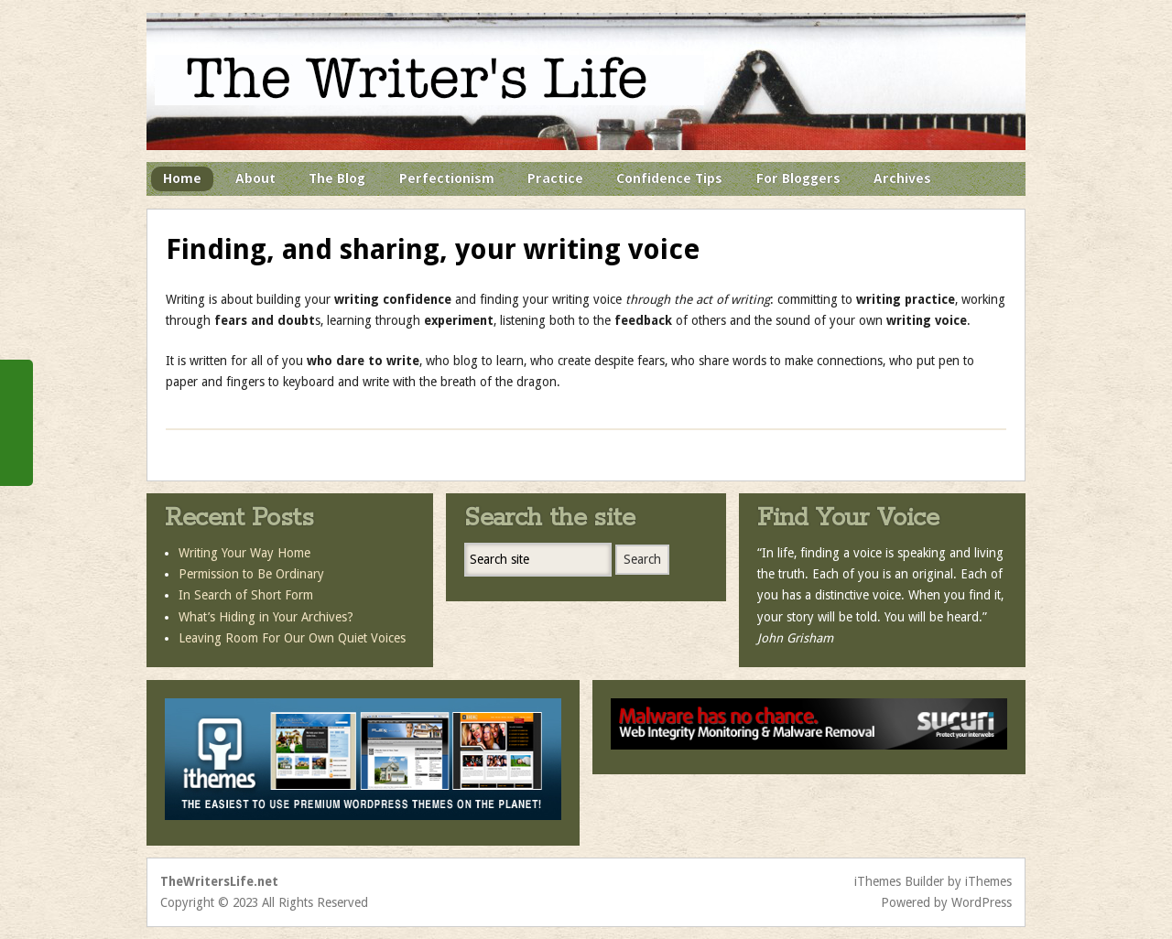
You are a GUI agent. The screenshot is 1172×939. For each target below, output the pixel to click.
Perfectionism (446, 178)
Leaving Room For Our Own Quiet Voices (292, 638)
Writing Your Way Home (244, 552)
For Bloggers (798, 178)
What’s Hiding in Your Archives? (266, 617)
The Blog (337, 178)
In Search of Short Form (246, 595)
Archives (902, 178)
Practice (555, 178)
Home (182, 178)
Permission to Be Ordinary (251, 574)
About (255, 178)
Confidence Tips (669, 178)
